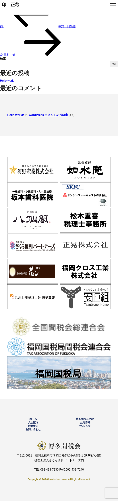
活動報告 (33, 425)
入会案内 (33, 422)
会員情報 (85, 422)
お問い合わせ (33, 429)
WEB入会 (84, 425)
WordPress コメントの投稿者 (48, 114)
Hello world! (7, 80)
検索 (3, 58)
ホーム (33, 419)
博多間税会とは (85, 419)
